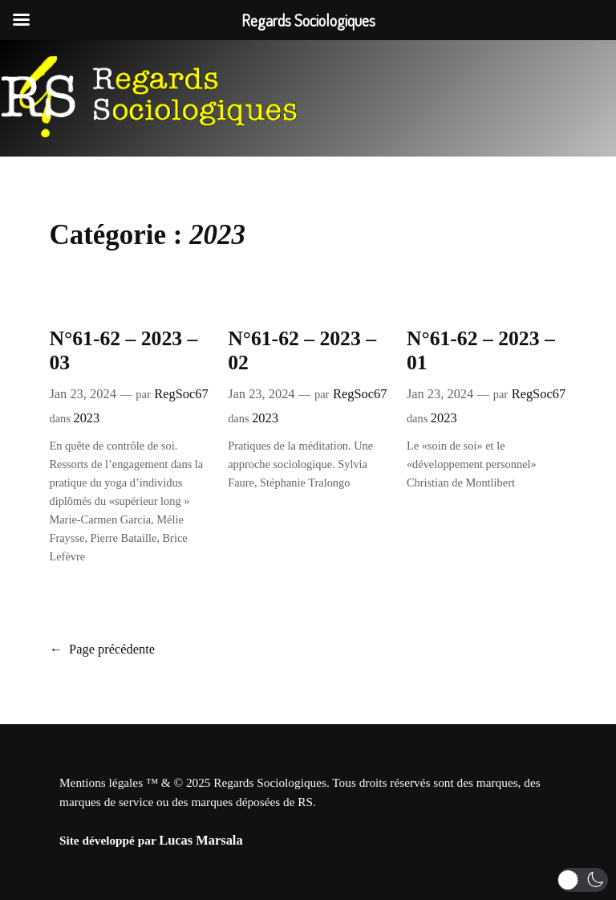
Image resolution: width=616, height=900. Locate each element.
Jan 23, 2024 (82, 393)
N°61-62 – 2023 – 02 (302, 351)
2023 (86, 418)
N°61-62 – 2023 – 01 (481, 351)
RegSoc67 (181, 393)
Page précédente (102, 649)
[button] (582, 880)
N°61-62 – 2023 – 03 (123, 351)
